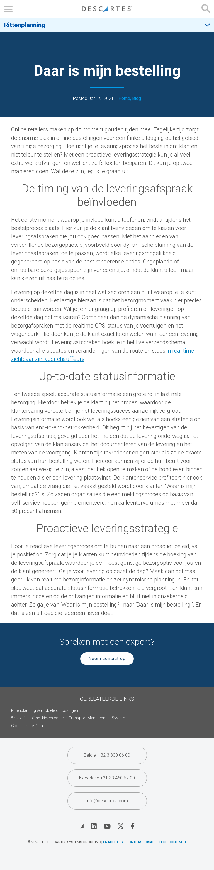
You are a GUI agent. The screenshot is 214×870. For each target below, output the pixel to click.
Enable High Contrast (123, 842)
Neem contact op (107, 658)
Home (124, 98)
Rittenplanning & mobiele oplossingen (44, 710)
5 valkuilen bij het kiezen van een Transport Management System (68, 718)
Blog (136, 98)
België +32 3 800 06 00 (107, 755)
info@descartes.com (107, 800)
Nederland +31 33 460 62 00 (107, 778)
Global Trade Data (27, 726)
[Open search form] (205, 9)
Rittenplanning (24, 24)
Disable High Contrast (165, 842)
